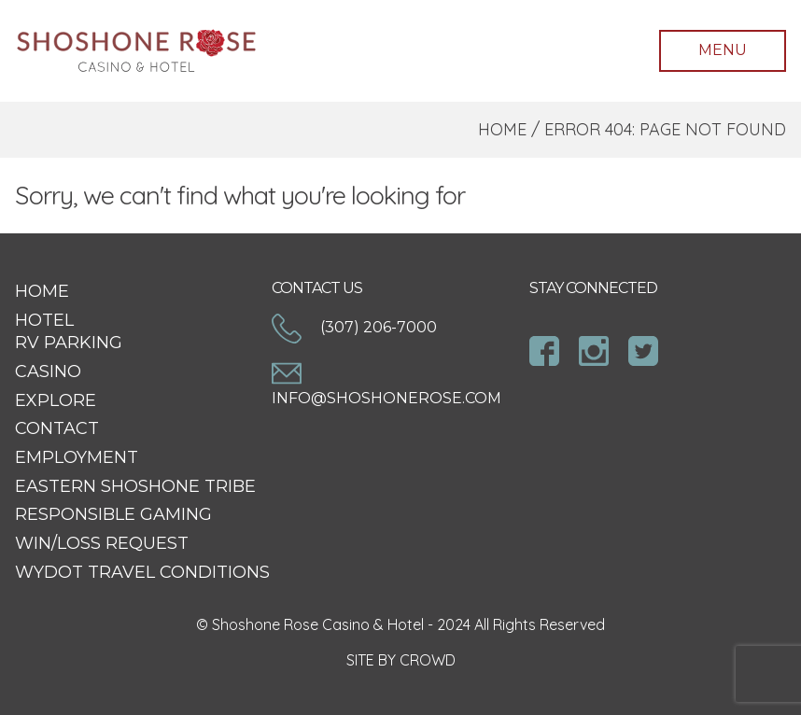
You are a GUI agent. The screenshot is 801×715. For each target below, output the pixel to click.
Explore (55, 400)
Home (502, 129)
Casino (48, 371)
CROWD (428, 660)
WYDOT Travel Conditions (142, 572)
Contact (57, 428)
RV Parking (68, 342)
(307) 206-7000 (354, 327)
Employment (76, 457)
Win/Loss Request (102, 543)
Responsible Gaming (113, 514)
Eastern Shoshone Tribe (135, 486)
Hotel (44, 320)
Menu (722, 50)
